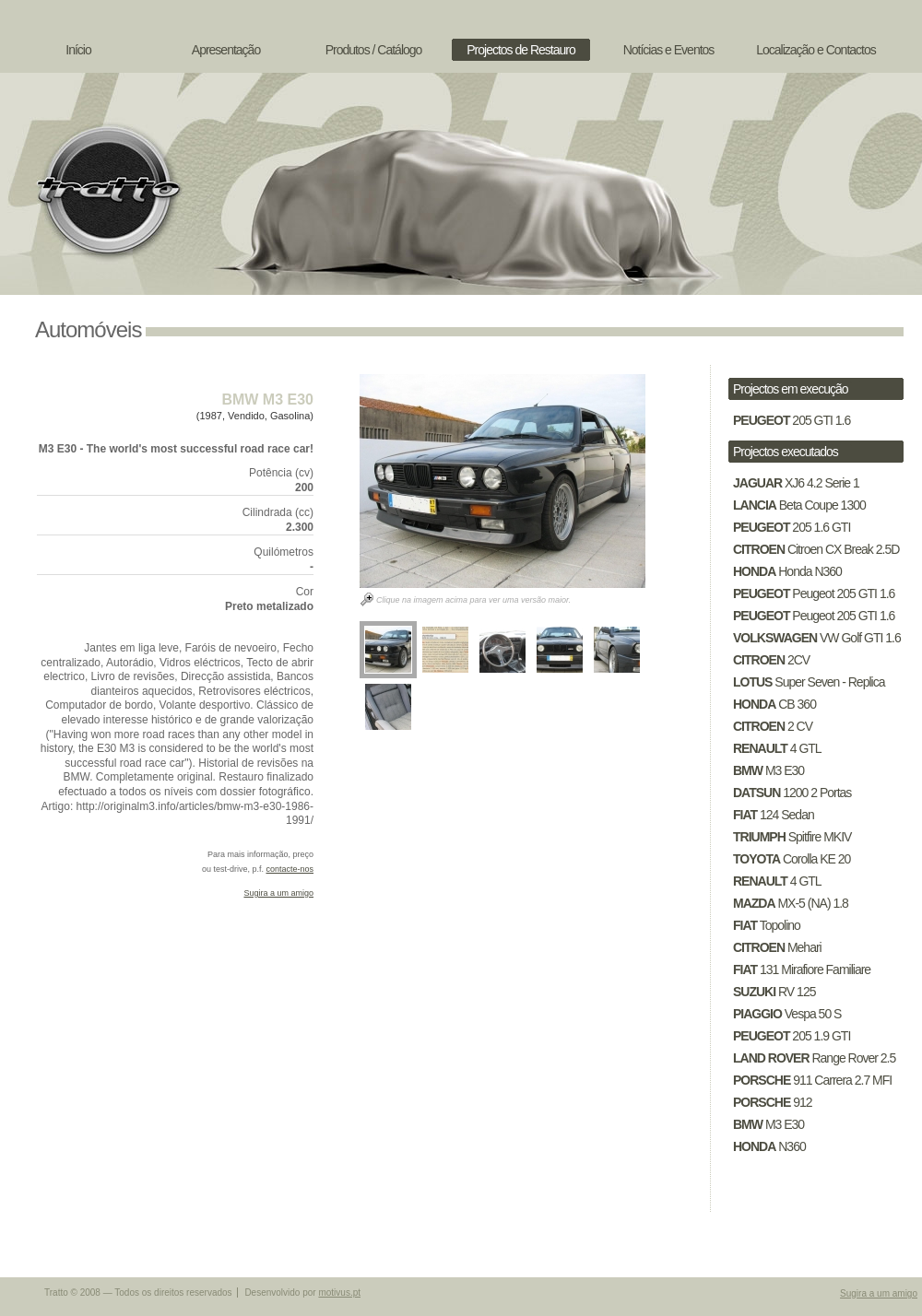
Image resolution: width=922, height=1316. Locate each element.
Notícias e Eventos (669, 49)
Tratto (106, 189)
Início (77, 49)
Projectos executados (785, 451)
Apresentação (226, 49)
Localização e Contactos (816, 49)
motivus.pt (339, 1292)
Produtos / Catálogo (373, 49)
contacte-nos (289, 869)
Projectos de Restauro (521, 49)
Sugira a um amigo (278, 893)
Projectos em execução (790, 389)
